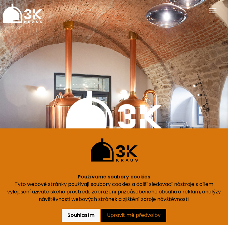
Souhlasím (81, 215)
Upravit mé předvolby (134, 215)
